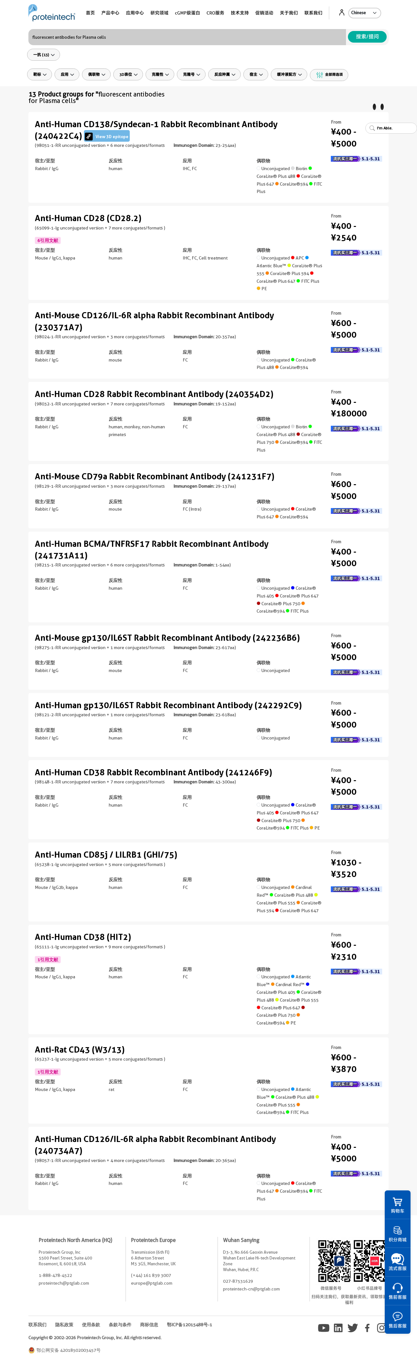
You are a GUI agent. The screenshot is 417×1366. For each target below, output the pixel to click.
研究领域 (159, 12)
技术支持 (240, 12)
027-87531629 (238, 1281)
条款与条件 (120, 1324)
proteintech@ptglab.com (64, 1283)
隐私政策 (64, 1324)
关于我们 (289, 12)
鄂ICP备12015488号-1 (189, 1324)
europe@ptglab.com (151, 1283)
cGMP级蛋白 (187, 12)
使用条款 (91, 1324)
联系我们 (313, 12)
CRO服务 (215, 12)
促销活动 (264, 12)
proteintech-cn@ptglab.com (251, 1288)
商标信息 (149, 1324)
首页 (90, 12)
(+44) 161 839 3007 (151, 1275)
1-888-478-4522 (55, 1275)
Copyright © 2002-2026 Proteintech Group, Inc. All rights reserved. (94, 1337)
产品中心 (110, 12)
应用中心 (135, 12)
